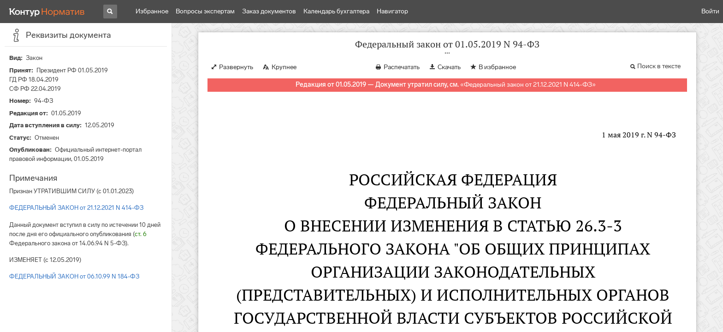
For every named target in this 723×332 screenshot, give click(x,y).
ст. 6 (141, 234)
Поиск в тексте (659, 66)
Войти (710, 11)
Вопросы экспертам (205, 11)
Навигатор (392, 11)
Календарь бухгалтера (336, 11)
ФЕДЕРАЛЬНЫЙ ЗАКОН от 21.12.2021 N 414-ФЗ (76, 207)
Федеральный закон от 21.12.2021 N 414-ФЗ (528, 85)
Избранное (152, 11)
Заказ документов (269, 11)
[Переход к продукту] (47, 11)
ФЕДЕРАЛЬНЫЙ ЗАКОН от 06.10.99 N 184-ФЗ (74, 276)
